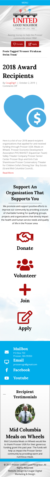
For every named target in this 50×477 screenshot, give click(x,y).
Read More (8, 172)
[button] (17, 44)
